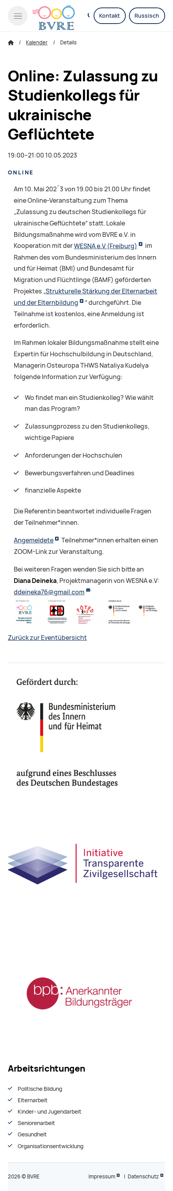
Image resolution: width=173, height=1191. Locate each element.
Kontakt (109, 15)
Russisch (146, 15)
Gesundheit (32, 1134)
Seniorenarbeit (36, 1123)
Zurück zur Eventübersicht (47, 638)
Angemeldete (33, 540)
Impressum (101, 1176)
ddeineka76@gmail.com (49, 592)
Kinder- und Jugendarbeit (49, 1111)
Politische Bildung (40, 1088)
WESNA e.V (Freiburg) (105, 246)
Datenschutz (143, 1176)
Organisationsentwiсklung (50, 1146)
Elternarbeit (33, 1100)
